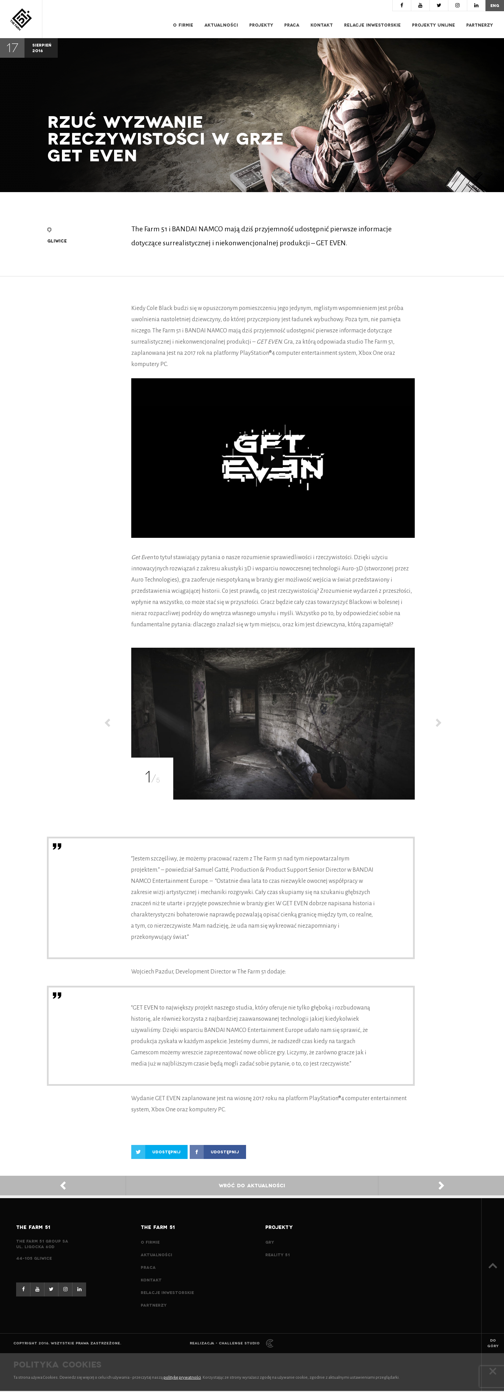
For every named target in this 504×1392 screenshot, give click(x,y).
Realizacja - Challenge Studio (231, 1344)
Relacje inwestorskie (372, 25)
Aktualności (221, 25)
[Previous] (107, 724)
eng (494, 5)
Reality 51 (277, 1255)
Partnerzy (479, 25)
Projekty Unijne (433, 25)
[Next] (438, 724)
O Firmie (183, 25)
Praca (291, 25)
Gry (269, 1243)
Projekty (261, 25)
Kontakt (321, 25)
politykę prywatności (182, 1378)
